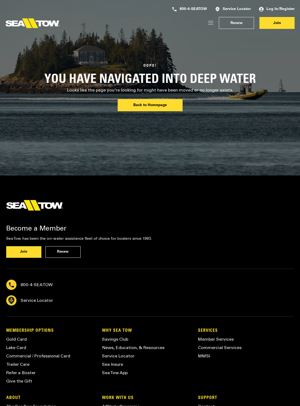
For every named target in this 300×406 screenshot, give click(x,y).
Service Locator (233, 9)
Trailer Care (17, 364)
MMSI (204, 355)
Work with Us (118, 398)
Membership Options (30, 331)
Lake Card (16, 347)
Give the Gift (19, 381)
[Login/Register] (210, 23)
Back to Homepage (150, 105)
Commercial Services (220, 347)
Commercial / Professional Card (38, 355)
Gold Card (16, 339)
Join (277, 23)
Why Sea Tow (117, 331)
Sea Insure (112, 364)
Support (207, 398)
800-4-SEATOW (189, 9)
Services (208, 331)
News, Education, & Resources (133, 347)
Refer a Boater (21, 372)
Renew (236, 23)
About (13, 398)
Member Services (216, 339)
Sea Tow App (115, 372)
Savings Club (115, 339)
